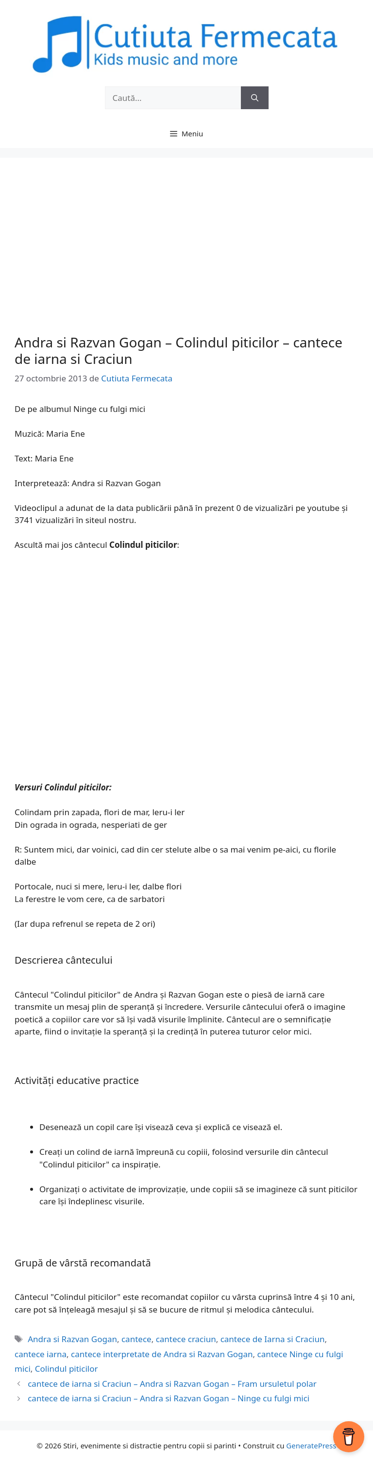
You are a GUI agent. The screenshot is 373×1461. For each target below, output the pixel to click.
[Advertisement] (186, 257)
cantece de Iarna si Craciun (272, 1339)
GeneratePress (311, 1445)
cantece (136, 1339)
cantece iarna (41, 1354)
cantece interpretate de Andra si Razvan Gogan (162, 1354)
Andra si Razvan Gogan (72, 1339)
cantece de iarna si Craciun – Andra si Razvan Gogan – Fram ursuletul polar (172, 1383)
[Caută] (255, 98)
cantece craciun (186, 1339)
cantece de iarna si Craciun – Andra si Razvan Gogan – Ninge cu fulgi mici (168, 1398)
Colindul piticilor (66, 1368)
